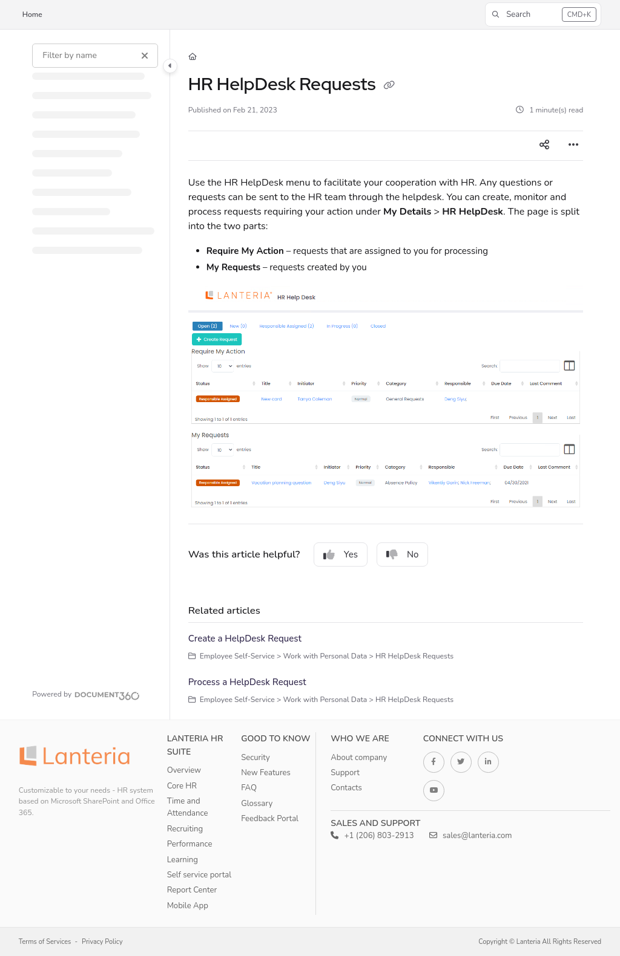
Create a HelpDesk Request (245, 638)
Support (345, 772)
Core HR (182, 786)
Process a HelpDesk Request (247, 682)
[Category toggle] (170, 66)
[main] (386, 375)
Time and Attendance (187, 807)
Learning (182, 859)
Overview (184, 770)
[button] (543, 14)
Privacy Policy (102, 941)
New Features (266, 772)
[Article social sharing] (544, 145)
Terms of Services (45, 941)
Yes (340, 554)
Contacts (346, 787)
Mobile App (187, 905)
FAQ (249, 787)
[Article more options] (573, 145)
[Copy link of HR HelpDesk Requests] (389, 86)
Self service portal (199, 875)
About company (359, 757)
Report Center (192, 890)
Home (32, 14)
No (402, 554)
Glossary (256, 803)
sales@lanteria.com (470, 835)
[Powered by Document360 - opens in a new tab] (86, 694)
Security (255, 757)
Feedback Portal (269, 818)
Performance (190, 844)
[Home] (192, 57)
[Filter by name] (95, 56)
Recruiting (185, 829)
